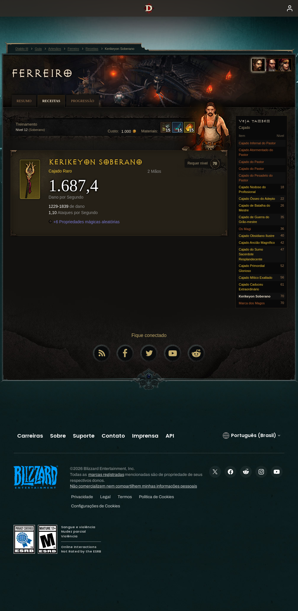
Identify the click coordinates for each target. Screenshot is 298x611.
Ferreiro (41, 73)
